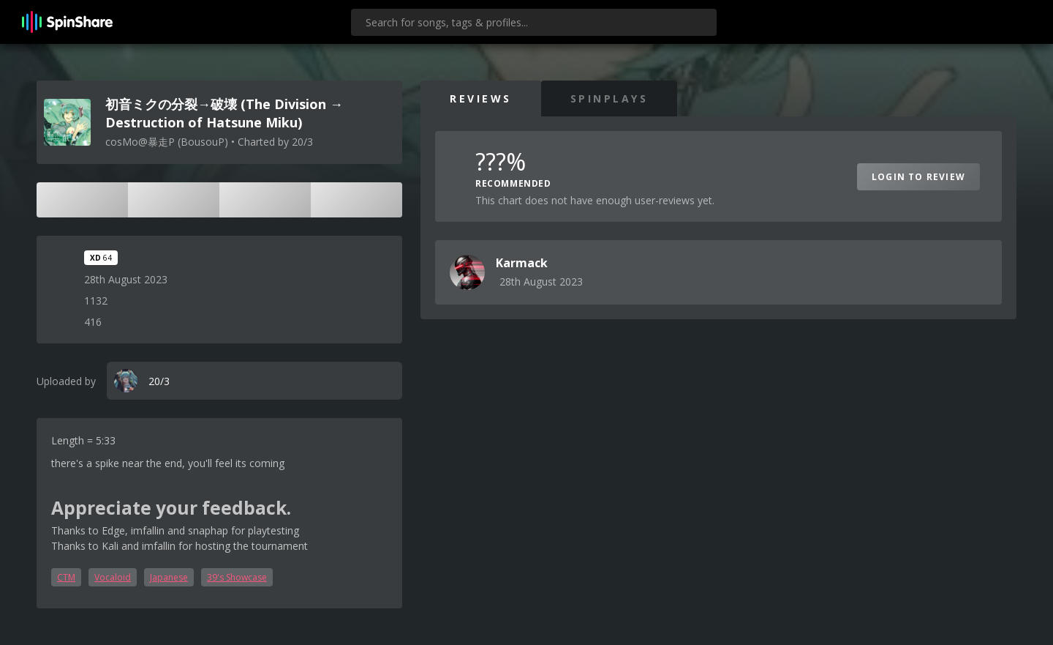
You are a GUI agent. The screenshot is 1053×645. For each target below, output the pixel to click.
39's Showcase (237, 577)
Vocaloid (112, 577)
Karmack (522, 263)
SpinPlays (609, 98)
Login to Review (918, 177)
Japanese (169, 577)
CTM (66, 577)
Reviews (481, 98)
